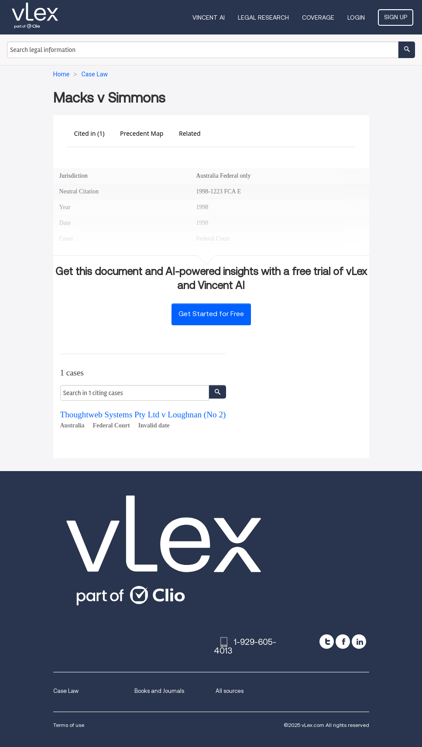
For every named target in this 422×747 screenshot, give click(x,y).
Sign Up (395, 17)
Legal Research (263, 17)
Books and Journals (159, 691)
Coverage (318, 17)
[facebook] (343, 641)
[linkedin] (359, 641)
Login (356, 17)
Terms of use (68, 725)
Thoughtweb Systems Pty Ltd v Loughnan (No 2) (143, 414)
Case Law (66, 691)
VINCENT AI (208, 17)
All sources (230, 691)
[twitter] (326, 641)
